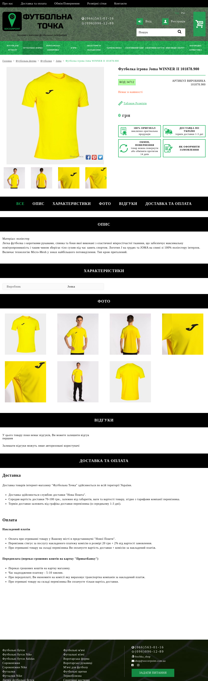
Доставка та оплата (34, 3)
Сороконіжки (11, 663)
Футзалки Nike (12, 675)
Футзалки (8, 671)
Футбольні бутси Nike (17, 654)
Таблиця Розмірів (135, 103)
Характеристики (72, 204)
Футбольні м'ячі (74, 650)
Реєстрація (173, 21)
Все (20, 204)
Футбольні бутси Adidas (18, 658)
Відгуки (128, 204)
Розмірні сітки (97, 3)
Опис (38, 204)
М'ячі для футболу (75, 667)
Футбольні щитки (75, 671)
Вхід (144, 21)
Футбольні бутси (13, 650)
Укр (177, 13)
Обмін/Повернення (66, 3)
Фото (105, 204)
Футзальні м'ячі (73, 654)
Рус (183, 13)
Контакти (120, 3)
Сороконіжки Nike (14, 667)
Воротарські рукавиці (77, 663)
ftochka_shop (143, 656)
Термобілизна (72, 675)
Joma (71, 286)
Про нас (7, 3)
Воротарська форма (76, 658)
